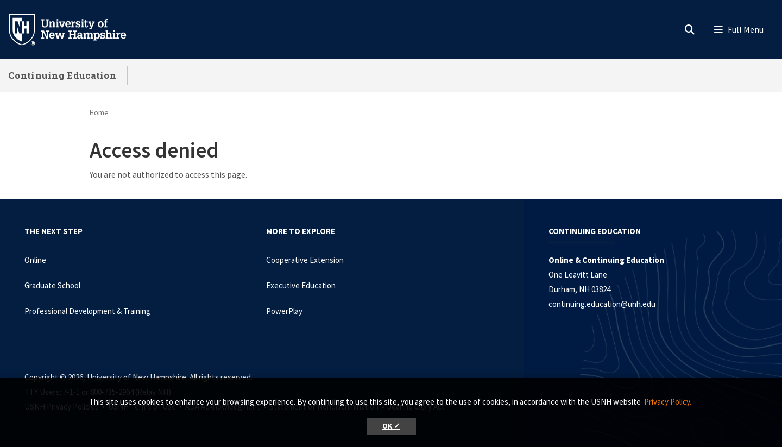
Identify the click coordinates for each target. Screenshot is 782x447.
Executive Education (301, 285)
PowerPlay (284, 311)
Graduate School (52, 285)
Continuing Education (62, 75)
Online (35, 260)
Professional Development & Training (87, 311)
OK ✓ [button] (391, 426)
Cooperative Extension (305, 260)
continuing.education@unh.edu (601, 304)
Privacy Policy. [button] (667, 401)
